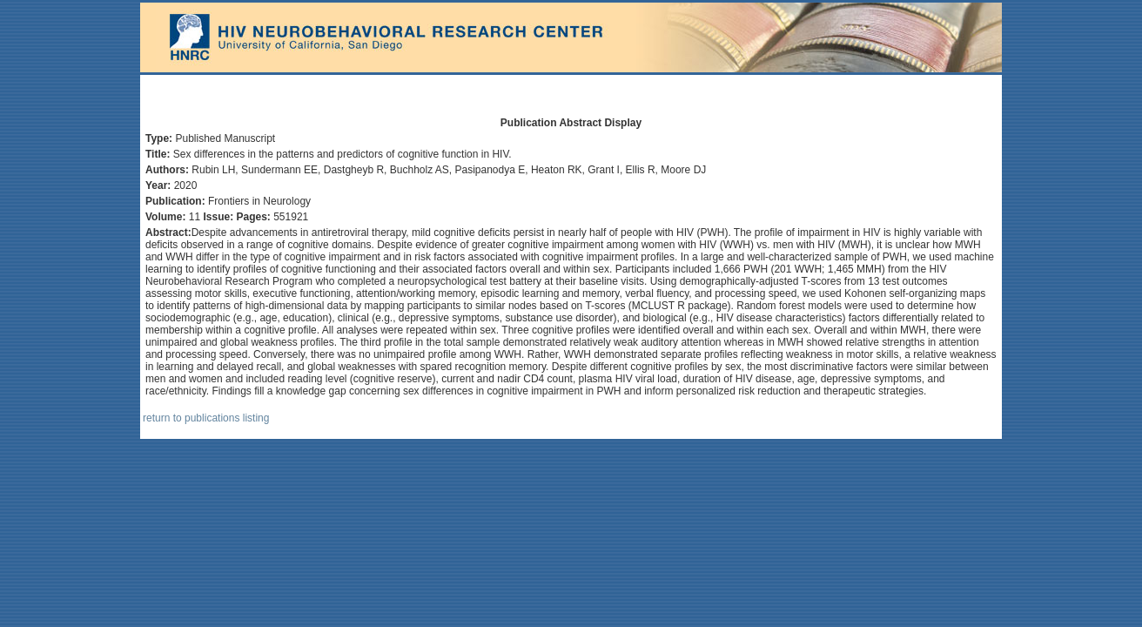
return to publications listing (206, 418)
